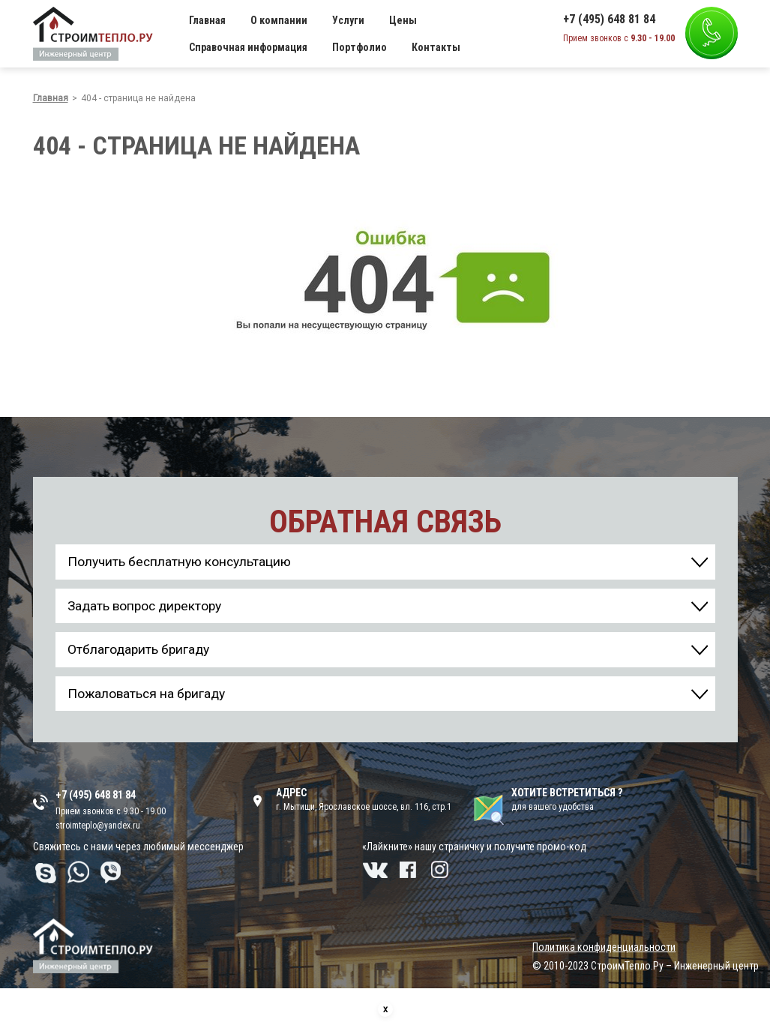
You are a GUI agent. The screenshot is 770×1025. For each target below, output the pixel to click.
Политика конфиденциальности (604, 955)
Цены (403, 20)
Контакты (436, 47)
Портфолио (359, 47)
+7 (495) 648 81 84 (609, 19)
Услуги (348, 20)
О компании (278, 20)
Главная (207, 20)
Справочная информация (248, 47)
